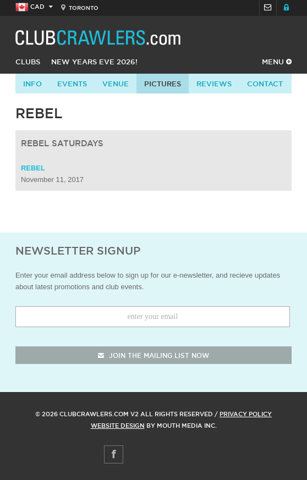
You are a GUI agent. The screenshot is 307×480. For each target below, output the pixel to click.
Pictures (162, 83)
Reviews (214, 83)
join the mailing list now (153, 355)
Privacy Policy (246, 414)
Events (72, 83)
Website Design (118, 425)
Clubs (27, 61)
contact (265, 83)
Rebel (33, 168)
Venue (115, 83)
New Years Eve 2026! (94, 61)
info (32, 83)
